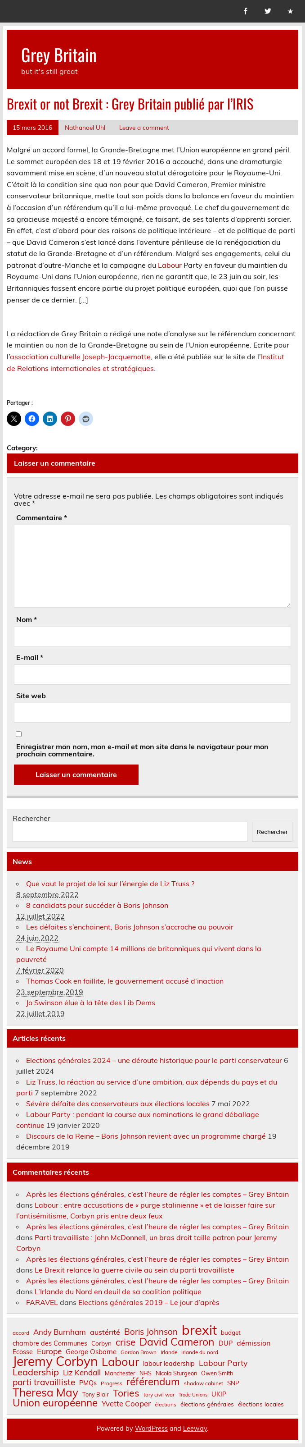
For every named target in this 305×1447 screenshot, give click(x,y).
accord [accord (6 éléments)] (21, 1333)
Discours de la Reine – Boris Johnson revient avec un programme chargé (146, 1135)
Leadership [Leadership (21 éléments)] (36, 1372)
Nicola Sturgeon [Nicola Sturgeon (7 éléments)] (176, 1373)
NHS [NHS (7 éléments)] (145, 1373)
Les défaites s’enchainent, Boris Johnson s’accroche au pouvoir (129, 926)
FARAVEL (42, 1302)
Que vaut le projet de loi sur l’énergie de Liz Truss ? (110, 883)
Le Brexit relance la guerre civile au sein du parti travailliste (134, 1269)
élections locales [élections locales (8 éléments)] (261, 1404)
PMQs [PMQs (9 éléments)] (88, 1383)
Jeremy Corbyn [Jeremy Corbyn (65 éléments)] (55, 1361)
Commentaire (41, 517)
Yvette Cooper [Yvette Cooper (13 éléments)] (126, 1404)
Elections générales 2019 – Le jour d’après (149, 1302)
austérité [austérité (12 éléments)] (105, 1332)
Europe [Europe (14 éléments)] (49, 1351)
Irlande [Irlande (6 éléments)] (169, 1352)
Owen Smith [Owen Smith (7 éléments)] (217, 1373)
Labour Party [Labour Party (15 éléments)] (223, 1363)
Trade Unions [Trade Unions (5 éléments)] (193, 1394)
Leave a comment (144, 127)
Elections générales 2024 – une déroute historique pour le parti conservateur (154, 1060)
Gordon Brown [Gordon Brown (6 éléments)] (139, 1352)
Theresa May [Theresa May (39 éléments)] (45, 1392)
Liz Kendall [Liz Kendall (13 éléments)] (82, 1373)
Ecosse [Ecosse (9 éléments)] (23, 1352)
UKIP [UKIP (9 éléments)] (218, 1394)
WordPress (151, 1428)
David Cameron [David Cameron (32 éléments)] (177, 1342)
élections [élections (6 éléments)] (165, 1404)
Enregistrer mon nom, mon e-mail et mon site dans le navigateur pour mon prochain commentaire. (142, 750)
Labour (170, 265)
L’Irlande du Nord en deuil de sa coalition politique (118, 1291)
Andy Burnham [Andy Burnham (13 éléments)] (59, 1332)
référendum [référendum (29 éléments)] (153, 1382)
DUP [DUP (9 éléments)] (226, 1343)
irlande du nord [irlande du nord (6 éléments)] (199, 1352)
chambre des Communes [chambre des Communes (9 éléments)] (50, 1343)
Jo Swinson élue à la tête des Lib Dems (90, 1002)
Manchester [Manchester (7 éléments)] (120, 1373)
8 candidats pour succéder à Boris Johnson (97, 905)
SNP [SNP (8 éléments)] (233, 1383)
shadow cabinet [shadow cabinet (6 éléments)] (203, 1383)
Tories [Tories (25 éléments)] (126, 1393)
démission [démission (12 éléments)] (253, 1342)
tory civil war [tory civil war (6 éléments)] (159, 1394)
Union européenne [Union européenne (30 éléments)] (55, 1403)
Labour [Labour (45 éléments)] (120, 1361)
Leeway (195, 1428)
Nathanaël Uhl (85, 127)
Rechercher (31, 818)
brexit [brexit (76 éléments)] (199, 1330)
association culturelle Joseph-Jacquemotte (80, 356)
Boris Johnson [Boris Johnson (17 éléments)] (151, 1332)
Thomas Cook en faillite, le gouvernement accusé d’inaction (125, 980)
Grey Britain (59, 54)
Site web (31, 695)
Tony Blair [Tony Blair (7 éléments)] (95, 1394)
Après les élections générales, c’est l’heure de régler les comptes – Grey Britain (157, 1194)
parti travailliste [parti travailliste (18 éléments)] (44, 1382)
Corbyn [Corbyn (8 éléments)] (101, 1343)
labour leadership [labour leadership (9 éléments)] (169, 1363)
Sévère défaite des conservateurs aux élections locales (118, 1103)
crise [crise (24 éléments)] (125, 1342)
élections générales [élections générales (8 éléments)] (207, 1404)
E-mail (29, 657)
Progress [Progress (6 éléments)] (111, 1383)
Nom (26, 619)
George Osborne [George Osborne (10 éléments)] (91, 1351)
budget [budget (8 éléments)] (231, 1332)
